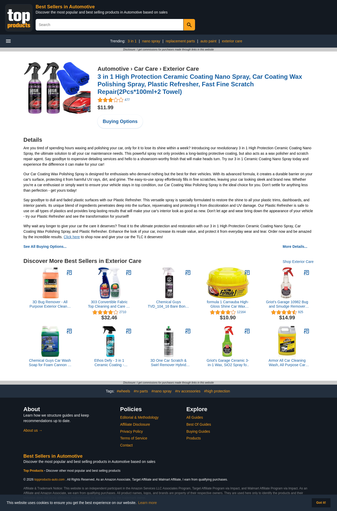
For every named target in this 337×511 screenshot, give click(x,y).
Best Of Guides (198, 424)
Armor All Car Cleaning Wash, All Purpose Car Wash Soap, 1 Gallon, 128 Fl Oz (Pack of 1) (287, 362)
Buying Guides (198, 431)
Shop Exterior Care (298, 262)
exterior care (232, 41)
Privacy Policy (131, 431)
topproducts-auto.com (49, 479)
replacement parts (180, 41)
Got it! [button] (321, 502)
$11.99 (105, 107)
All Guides (194, 417)
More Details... (295, 246)
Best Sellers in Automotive (65, 6)
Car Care (146, 69)
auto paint (208, 41)
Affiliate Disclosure (135, 424)
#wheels (123, 391)
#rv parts (141, 391)
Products (193, 438)
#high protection (217, 391)
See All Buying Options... (45, 246)
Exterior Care (181, 69)
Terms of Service (133, 438)
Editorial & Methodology (139, 417)
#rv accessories (187, 391)
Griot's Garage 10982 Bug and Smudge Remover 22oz (287, 304)
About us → (32, 430)
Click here (72, 237)
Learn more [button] (147, 503)
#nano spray (162, 391)
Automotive (113, 69)
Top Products (33, 471)
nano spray (151, 41)
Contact (126, 445)
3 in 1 (132, 41)
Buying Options (120, 121)
